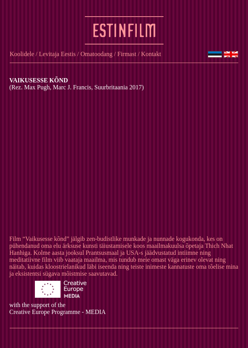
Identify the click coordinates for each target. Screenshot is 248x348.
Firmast (126, 54)
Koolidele (22, 54)
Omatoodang (97, 54)
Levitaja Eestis (57, 54)
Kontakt (151, 54)
